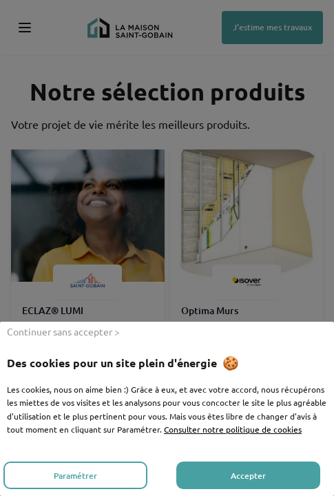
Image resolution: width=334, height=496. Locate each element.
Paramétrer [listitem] (75, 476)
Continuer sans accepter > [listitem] (63, 331)
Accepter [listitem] (248, 476)
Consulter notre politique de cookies (233, 429)
